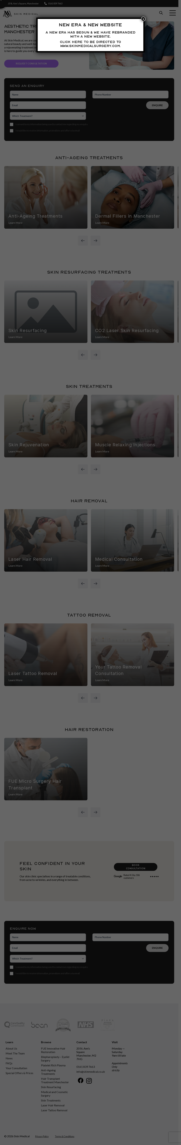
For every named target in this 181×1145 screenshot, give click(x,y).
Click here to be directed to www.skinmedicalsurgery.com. (90, 44)
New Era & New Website (90, 24)
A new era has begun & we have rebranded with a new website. (90, 34)
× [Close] (143, 19)
